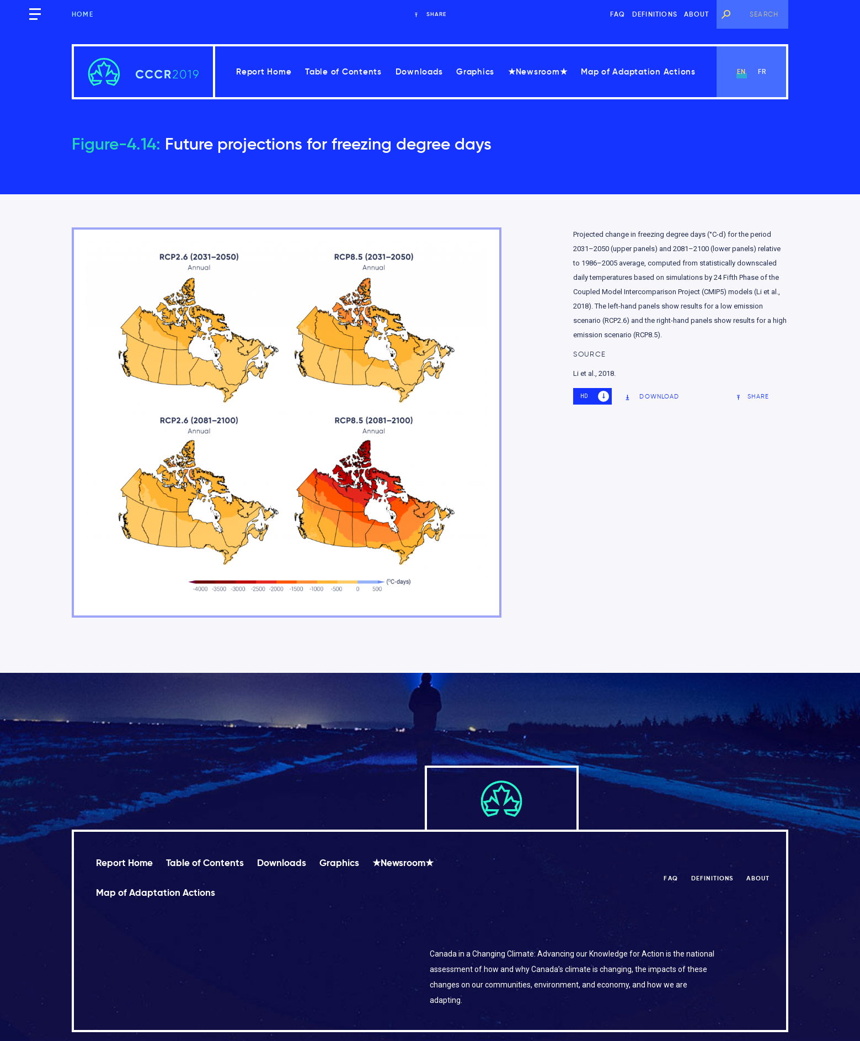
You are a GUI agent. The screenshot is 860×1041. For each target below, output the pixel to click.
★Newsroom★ (538, 71)
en (741, 71)
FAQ (618, 14)
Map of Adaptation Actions (638, 71)
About (696, 14)
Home (82, 14)
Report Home (263, 71)
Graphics (475, 71)
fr (762, 71)
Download (651, 396)
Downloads (419, 71)
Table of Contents (343, 71)
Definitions (654, 14)
